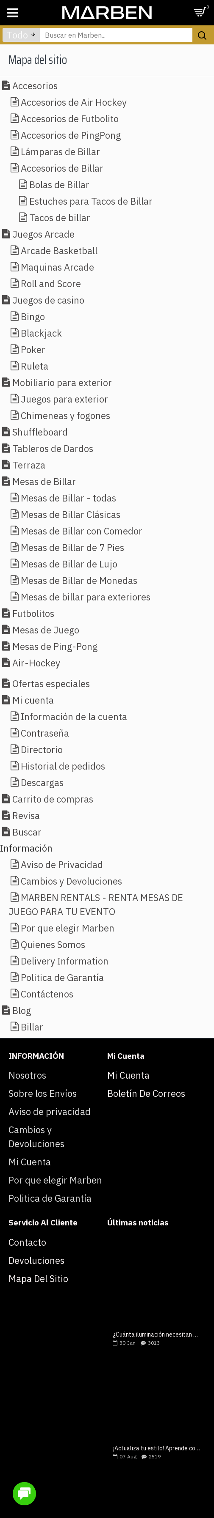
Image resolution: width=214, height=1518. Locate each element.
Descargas (42, 782)
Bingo (33, 316)
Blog (21, 1010)
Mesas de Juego (45, 630)
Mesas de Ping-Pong (54, 646)
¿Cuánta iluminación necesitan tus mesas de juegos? (156, 1335)
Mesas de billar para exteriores (85, 597)
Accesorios (35, 85)
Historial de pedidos (63, 766)
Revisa (26, 815)
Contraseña (45, 733)
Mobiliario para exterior (62, 382)
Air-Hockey (36, 663)
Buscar (27, 832)
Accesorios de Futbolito (70, 118)
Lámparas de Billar (60, 151)
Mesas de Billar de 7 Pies (72, 547)
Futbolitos (33, 613)
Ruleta (34, 366)
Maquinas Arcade (57, 267)
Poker (33, 349)
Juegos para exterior (64, 399)
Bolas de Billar (59, 184)
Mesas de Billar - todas (68, 498)
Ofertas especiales (51, 683)
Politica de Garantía (62, 977)
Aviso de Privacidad (62, 864)
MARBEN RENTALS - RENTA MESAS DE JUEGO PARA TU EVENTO (95, 904)
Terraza (28, 465)
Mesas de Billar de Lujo (69, 564)
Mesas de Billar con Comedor (81, 531)
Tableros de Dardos (52, 448)
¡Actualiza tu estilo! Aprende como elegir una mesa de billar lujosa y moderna (156, 1448)
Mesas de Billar (44, 481)
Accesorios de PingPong (71, 135)
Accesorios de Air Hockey (74, 102)
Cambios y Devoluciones (71, 881)
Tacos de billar (59, 217)
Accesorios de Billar (62, 168)
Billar (32, 1027)
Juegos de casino (48, 300)
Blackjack (41, 333)
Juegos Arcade (43, 234)
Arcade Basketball (59, 250)
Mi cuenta (33, 700)
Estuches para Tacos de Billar (91, 201)
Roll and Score (51, 283)
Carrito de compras (52, 799)
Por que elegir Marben (67, 928)
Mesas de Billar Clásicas (70, 514)
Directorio (42, 749)
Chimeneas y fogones (65, 415)
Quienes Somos (53, 944)
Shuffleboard (40, 432)
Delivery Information (64, 961)
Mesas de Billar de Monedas (79, 580)
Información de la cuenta (74, 716)
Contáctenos (47, 994)
